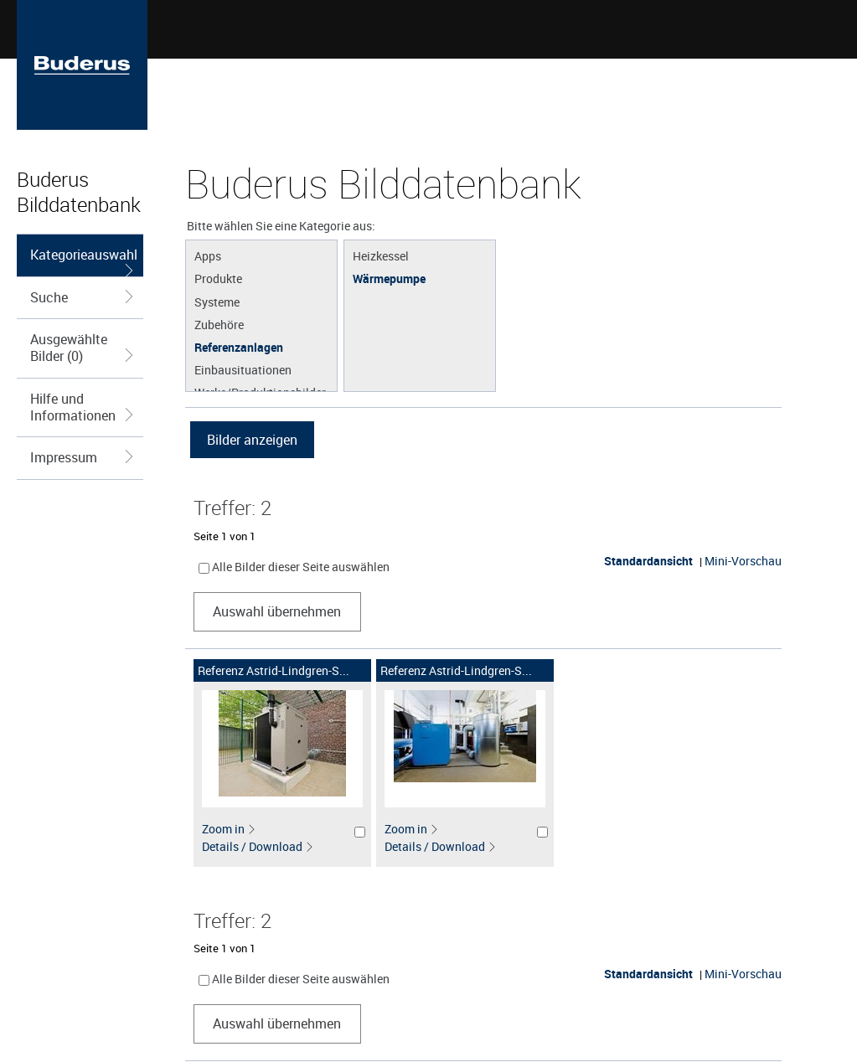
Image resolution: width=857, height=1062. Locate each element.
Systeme (217, 301)
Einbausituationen (243, 369)
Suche (82, 297)
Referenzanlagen (238, 346)
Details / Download (258, 846)
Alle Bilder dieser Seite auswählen (301, 567)
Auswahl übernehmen (277, 611)
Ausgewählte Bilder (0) (82, 347)
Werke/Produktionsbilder (260, 392)
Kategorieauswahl (83, 260)
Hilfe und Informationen (82, 407)
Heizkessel (381, 255)
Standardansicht (648, 561)
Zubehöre (219, 324)
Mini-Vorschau (743, 561)
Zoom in (229, 829)
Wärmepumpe (389, 278)
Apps (207, 255)
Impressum (82, 457)
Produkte (218, 278)
